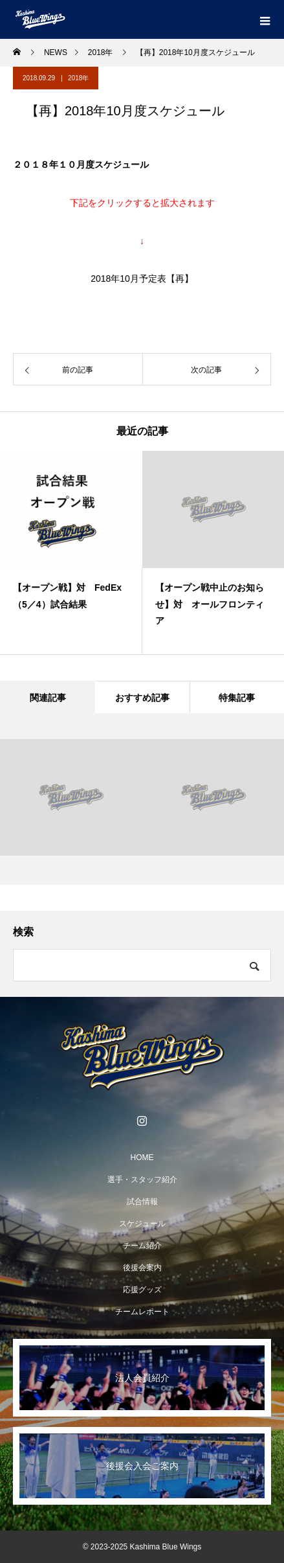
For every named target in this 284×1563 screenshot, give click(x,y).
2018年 (78, 78)
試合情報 (142, 1201)
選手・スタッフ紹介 (142, 1179)
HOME (142, 1157)
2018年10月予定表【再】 (142, 278)
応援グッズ (142, 1289)
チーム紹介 (142, 1245)
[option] (71, 552)
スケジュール (142, 1223)
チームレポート (142, 1311)
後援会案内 (142, 1267)
